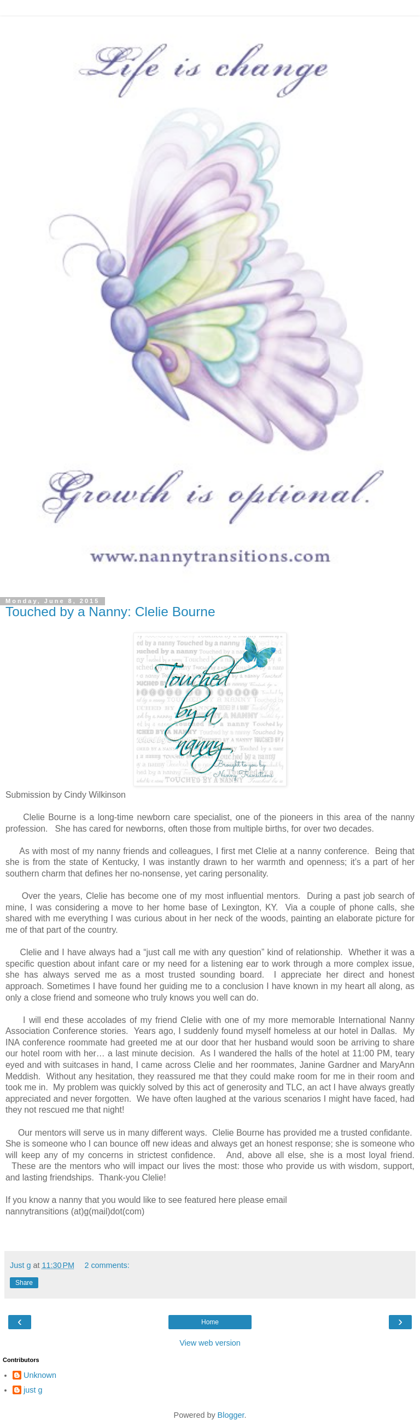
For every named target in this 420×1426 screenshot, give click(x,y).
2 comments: (106, 1265)
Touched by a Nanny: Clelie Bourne (110, 611)
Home (210, 1322)
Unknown (40, 1375)
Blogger (231, 1415)
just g (33, 1390)
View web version (210, 1343)
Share (24, 1283)
